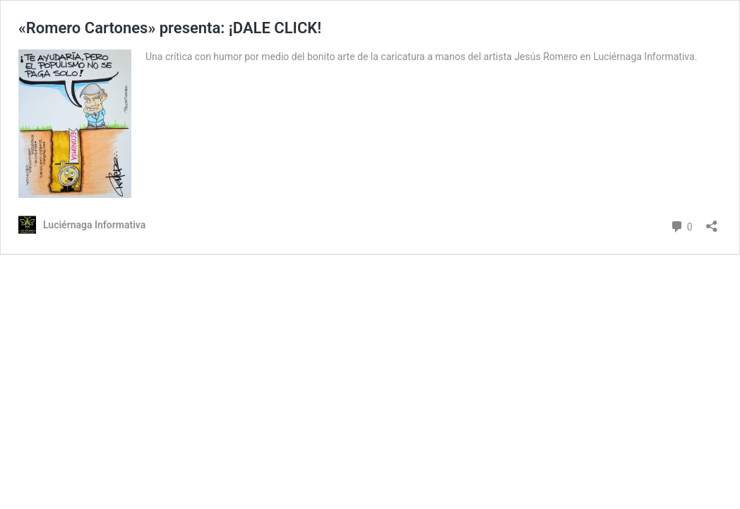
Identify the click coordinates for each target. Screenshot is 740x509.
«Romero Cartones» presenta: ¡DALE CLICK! (169, 28)
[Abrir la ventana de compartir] (712, 222)
